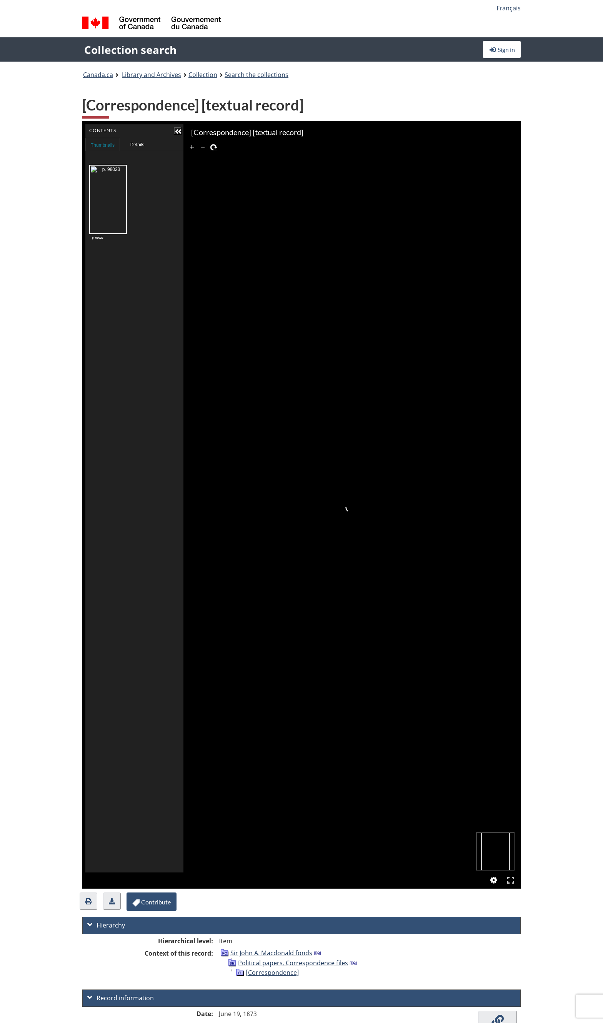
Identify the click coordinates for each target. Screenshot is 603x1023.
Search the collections (256, 74)
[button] (175, 131)
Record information (120, 998)
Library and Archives (151, 74)
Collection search (130, 49)
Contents (175, 142)
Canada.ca (98, 74)
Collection (202, 74)
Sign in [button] (502, 49)
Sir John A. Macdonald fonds (271, 953)
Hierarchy (106, 925)
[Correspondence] (272, 972)
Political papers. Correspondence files (293, 963)
